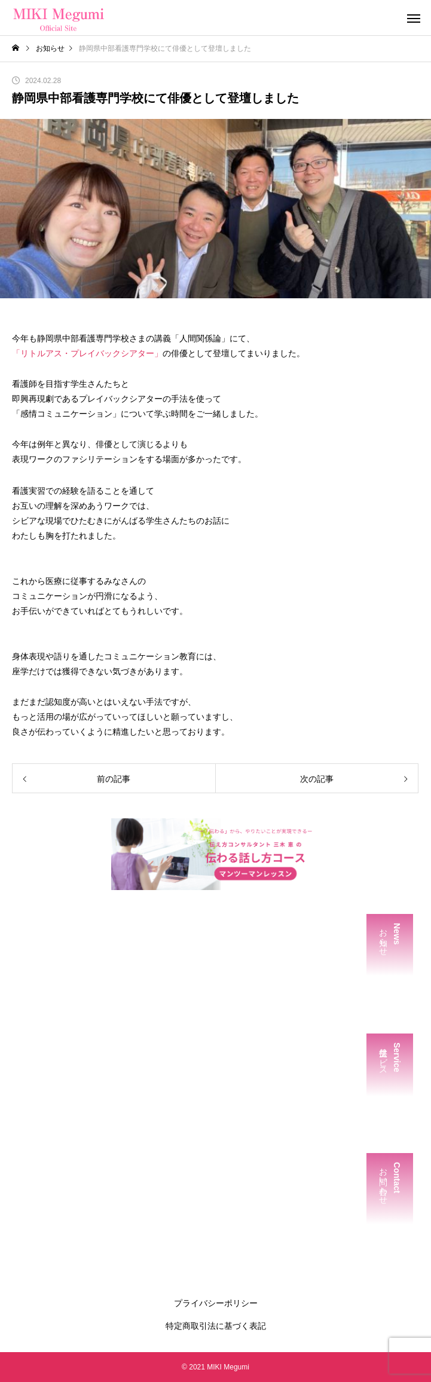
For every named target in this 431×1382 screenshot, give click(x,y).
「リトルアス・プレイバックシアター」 (87, 353)
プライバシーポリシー (216, 1303)
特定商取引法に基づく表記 (216, 1326)
